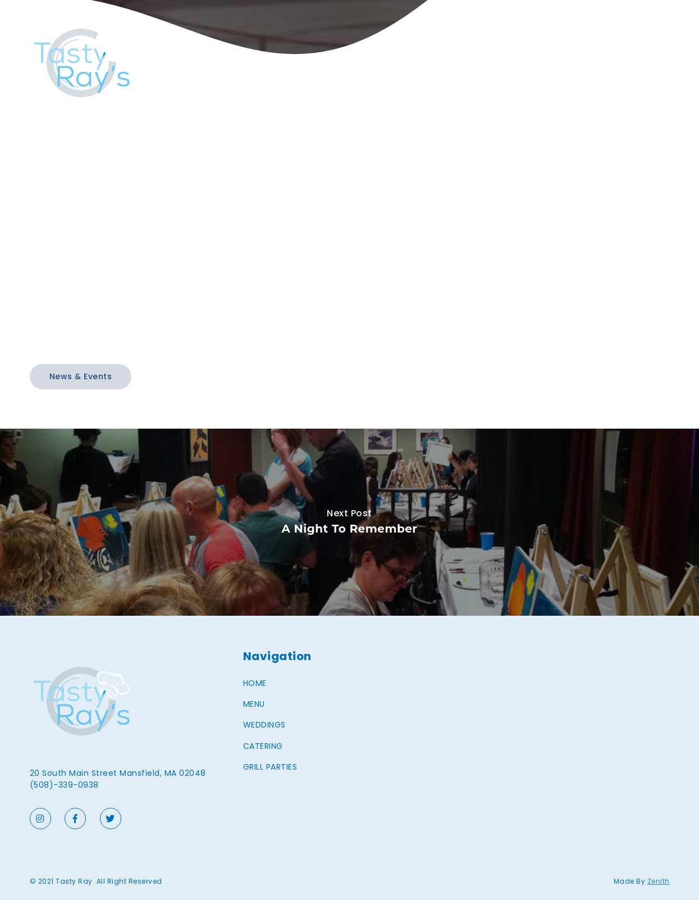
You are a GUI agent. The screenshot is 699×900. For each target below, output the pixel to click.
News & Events (80, 376)
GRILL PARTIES (642, 63)
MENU (472, 63)
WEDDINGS (521, 63)
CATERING (579, 63)
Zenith (658, 881)
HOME (433, 63)
